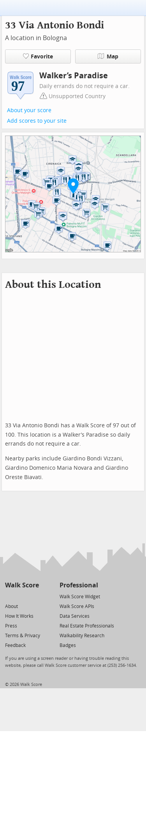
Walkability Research (82, 635)
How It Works (19, 616)
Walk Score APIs (77, 606)
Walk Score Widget (80, 596)
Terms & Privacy (22, 635)
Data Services (75, 616)
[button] (73, 186)
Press (11, 626)
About (11, 606)
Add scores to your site (37, 121)
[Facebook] (21, 596)
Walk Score (22, 585)
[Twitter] (9, 596)
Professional (79, 585)
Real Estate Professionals (87, 626)
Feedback (15, 645)
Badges (68, 645)
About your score (29, 110)
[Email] (33, 596)
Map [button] (108, 56)
